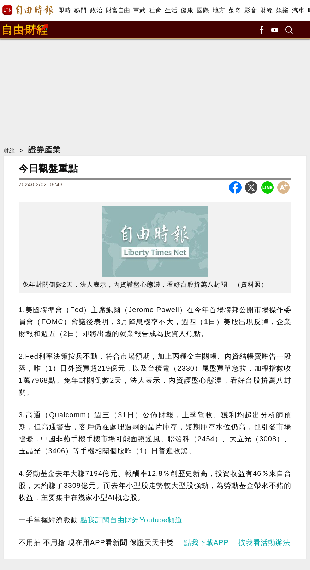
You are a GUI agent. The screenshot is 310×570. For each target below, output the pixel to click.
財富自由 (118, 10)
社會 (155, 10)
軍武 (139, 10)
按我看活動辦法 (264, 542)
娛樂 (282, 10)
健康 (187, 10)
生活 (171, 10)
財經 (266, 10)
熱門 (80, 10)
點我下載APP (206, 542)
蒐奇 (234, 10)
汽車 (298, 10)
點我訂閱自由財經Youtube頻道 (131, 520)
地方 (219, 10)
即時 (64, 10)
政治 (96, 10)
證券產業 (44, 149)
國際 (203, 10)
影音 (250, 10)
